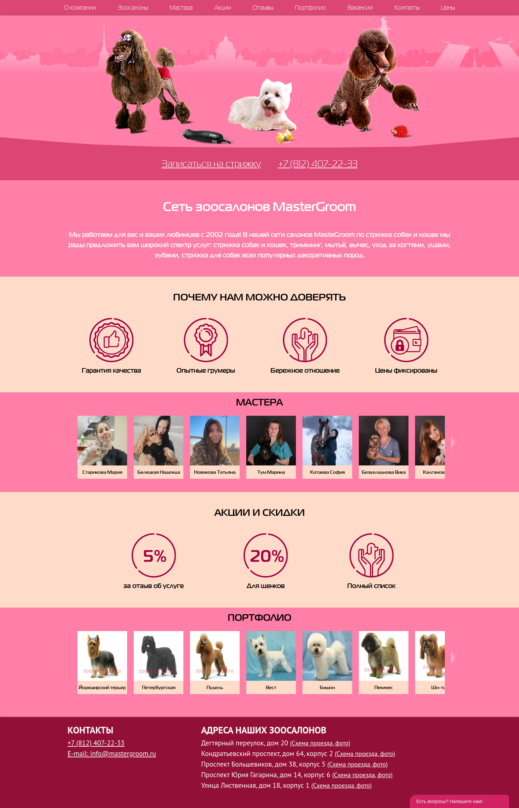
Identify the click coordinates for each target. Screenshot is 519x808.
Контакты (407, 7)
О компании (80, 7)
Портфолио (310, 7)
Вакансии (360, 7)
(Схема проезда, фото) (320, 743)
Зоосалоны (133, 7)
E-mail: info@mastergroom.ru (112, 753)
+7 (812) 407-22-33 (317, 163)
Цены (448, 7)
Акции (222, 7)
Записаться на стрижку (211, 163)
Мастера (181, 7)
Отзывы (263, 7)
